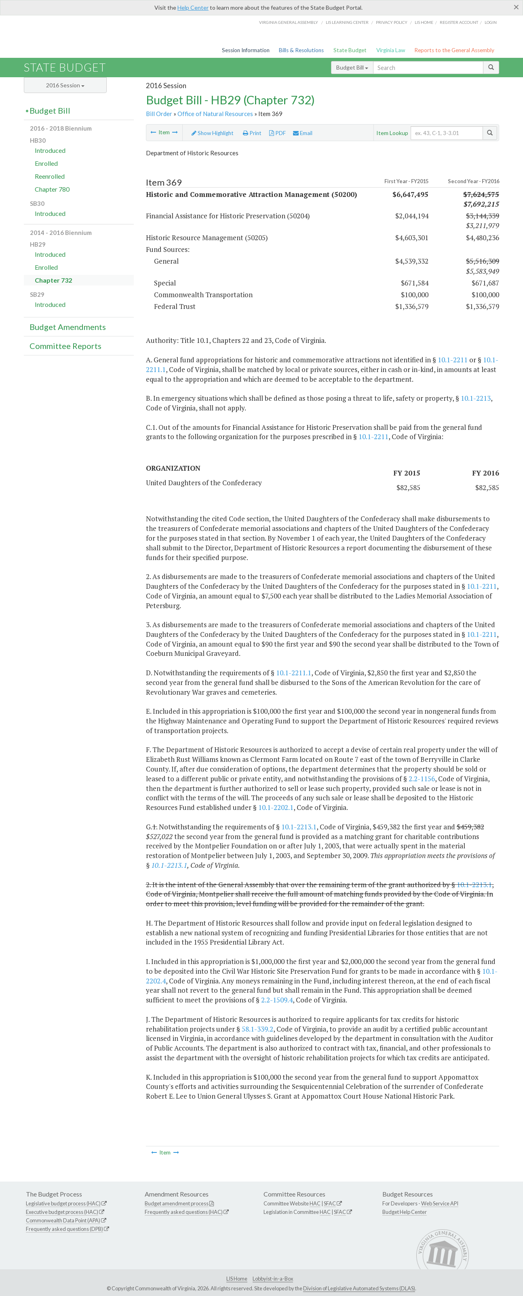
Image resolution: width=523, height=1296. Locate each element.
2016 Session (65, 85)
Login (491, 22)
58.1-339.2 (257, 1029)
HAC (315, 1203)
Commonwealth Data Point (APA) (63, 1220)
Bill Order (159, 113)
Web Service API (439, 1203)
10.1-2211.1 (293, 672)
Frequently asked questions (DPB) (64, 1229)
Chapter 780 (52, 189)
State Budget (350, 50)
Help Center (193, 7)
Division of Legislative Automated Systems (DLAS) (359, 1288)
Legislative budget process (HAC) (63, 1203)
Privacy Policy (391, 22)
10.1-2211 (453, 359)
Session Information (246, 50)
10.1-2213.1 (298, 826)
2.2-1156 (422, 778)
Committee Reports (65, 346)
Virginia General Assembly (288, 22)
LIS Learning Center (347, 22)
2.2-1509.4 (277, 999)
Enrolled (46, 163)
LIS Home (236, 1278)
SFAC (330, 1203)
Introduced (50, 150)
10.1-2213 (476, 398)
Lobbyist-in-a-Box (273, 1278)
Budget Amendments (68, 327)
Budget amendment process (177, 1203)
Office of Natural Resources (215, 113)
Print (252, 133)
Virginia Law (390, 50)
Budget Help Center (404, 1212)
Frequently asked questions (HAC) (184, 1212)
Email (302, 133)
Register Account (459, 22)
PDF (277, 133)
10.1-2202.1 (275, 807)
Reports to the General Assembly (454, 50)
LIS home (424, 22)
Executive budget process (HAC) (62, 1212)
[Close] (516, 7)
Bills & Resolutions (301, 50)
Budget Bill (352, 67)
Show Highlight (213, 133)
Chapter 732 (53, 280)
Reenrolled (50, 176)
